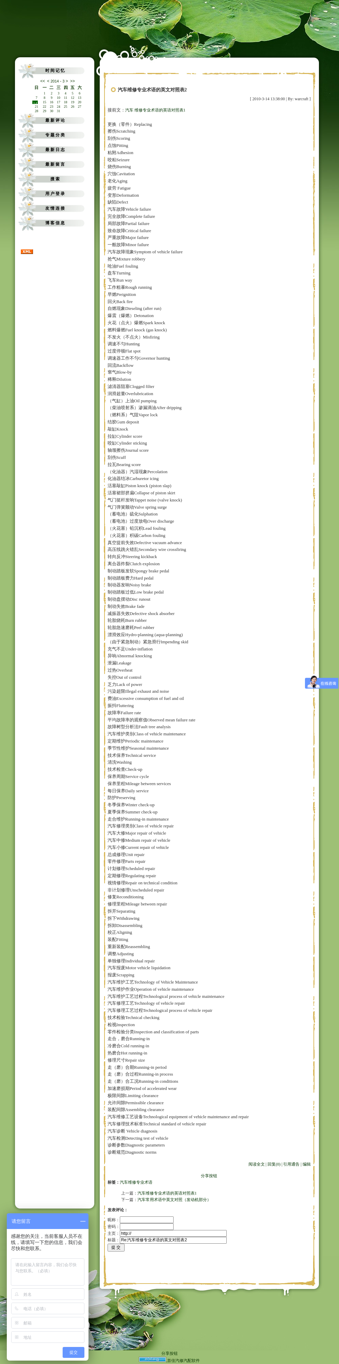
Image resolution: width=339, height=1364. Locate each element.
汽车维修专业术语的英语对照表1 (167, 1193)
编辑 (307, 1164)
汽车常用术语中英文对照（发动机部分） (174, 1199)
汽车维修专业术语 (136, 1182)
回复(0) (274, 1164)
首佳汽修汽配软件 (183, 1360)
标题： (167, 1240)
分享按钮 (209, 1175)
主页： (167, 1233)
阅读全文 (256, 1164)
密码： (141, 1226)
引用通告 (291, 1164)
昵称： (141, 1219)
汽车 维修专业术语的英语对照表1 (155, 110)
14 (35, 102)
